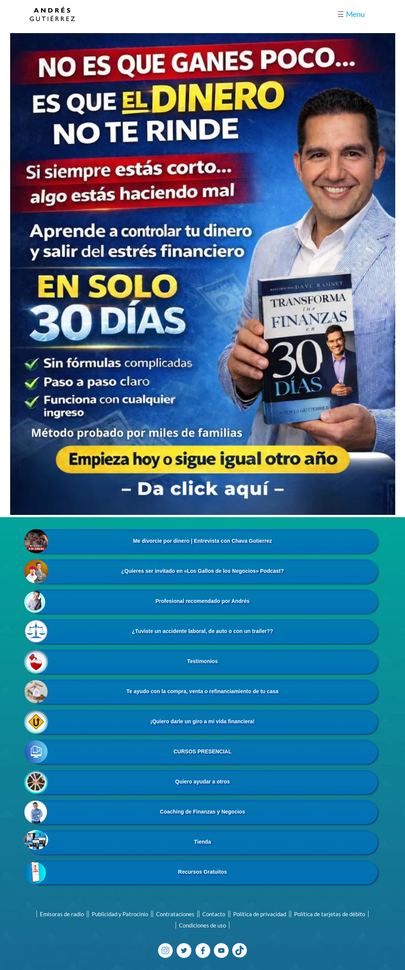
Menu (351, 13)
